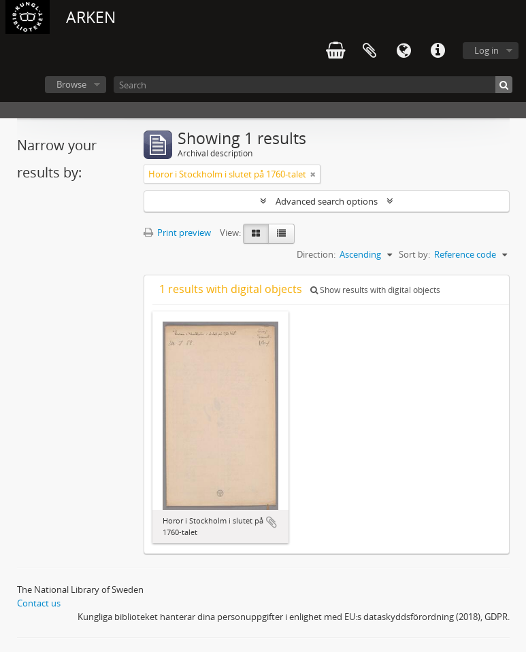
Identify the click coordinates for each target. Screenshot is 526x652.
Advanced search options (327, 201)
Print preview (177, 232)
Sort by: (414, 254)
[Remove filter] (313, 174)
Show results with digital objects (375, 290)
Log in (486, 50)
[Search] (313, 84)
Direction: (316, 254)
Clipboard (369, 51)
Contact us (39, 603)
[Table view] (281, 234)
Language (404, 51)
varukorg (335, 51)
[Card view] (256, 234)
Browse (71, 84)
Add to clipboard (271, 522)
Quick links (438, 51)
